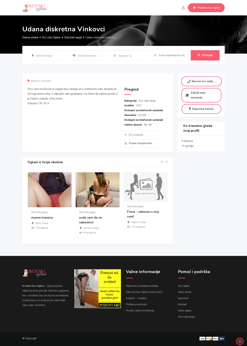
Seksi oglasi (184, 310)
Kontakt (182, 304)
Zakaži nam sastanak (195, 95)
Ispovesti (183, 298)
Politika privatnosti (136, 304)
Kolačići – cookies (136, 298)
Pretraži (205, 55)
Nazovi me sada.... (201, 81)
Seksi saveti (184, 292)
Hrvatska (46, 80)
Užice (38, 223)
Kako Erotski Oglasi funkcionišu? (144, 292)
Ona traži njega (147, 100)
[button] (162, 162)
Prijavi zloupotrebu (138, 143)
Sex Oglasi (184, 285)
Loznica (87, 228)
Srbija (45, 223)
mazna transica (42, 218)
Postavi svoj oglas (206, 7)
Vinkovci (35, 80)
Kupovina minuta (201, 108)
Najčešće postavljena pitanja (142, 285)
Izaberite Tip (125, 55)
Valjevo (135, 222)
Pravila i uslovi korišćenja (140, 310)
